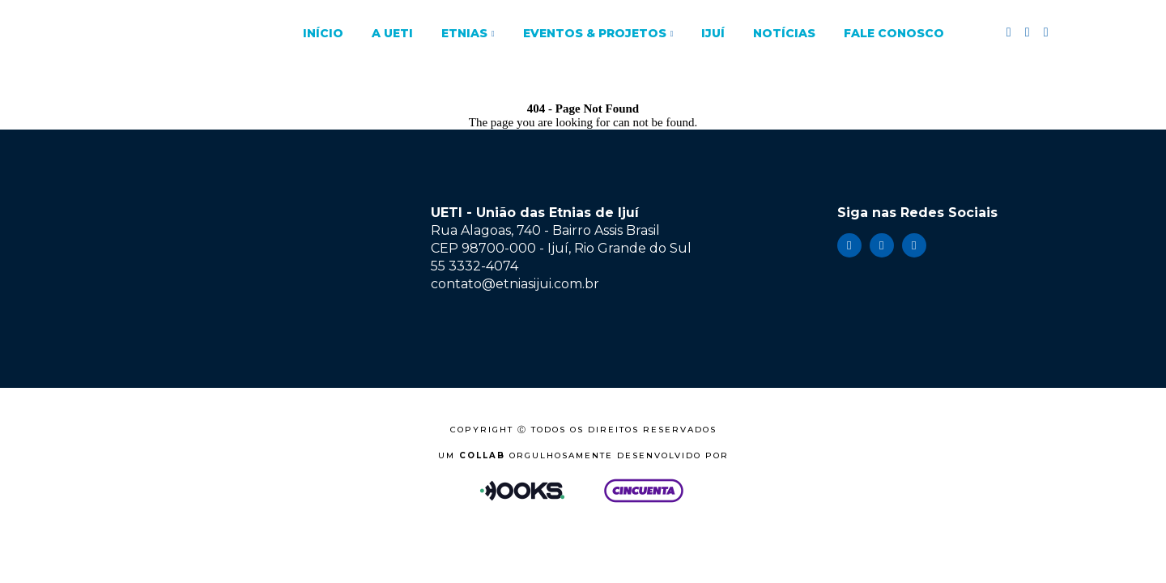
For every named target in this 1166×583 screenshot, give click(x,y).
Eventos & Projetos (594, 33)
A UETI (392, 33)
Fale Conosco (894, 33)
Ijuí (713, 33)
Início (323, 33)
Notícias (784, 33)
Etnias (464, 33)
